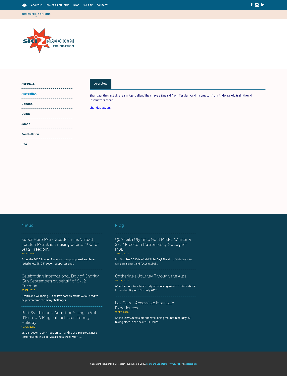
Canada (27, 104)
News (27, 225)
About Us (36, 5)
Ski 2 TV (88, 5)
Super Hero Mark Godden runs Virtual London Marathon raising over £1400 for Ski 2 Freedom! (60, 244)
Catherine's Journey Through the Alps (150, 276)
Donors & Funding (57, 5)
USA (24, 144)
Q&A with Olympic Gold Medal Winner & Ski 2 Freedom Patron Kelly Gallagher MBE (153, 244)
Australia (28, 83)
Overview (100, 83)
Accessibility (190, 364)
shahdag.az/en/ (100, 107)
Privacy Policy (176, 364)
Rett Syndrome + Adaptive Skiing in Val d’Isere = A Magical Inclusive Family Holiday (59, 318)
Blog (76, 5)
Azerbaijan (29, 93)
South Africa (30, 134)
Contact (102, 5)
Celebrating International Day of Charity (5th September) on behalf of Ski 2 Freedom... (60, 281)
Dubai (26, 113)
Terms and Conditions (156, 364)
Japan (26, 124)
